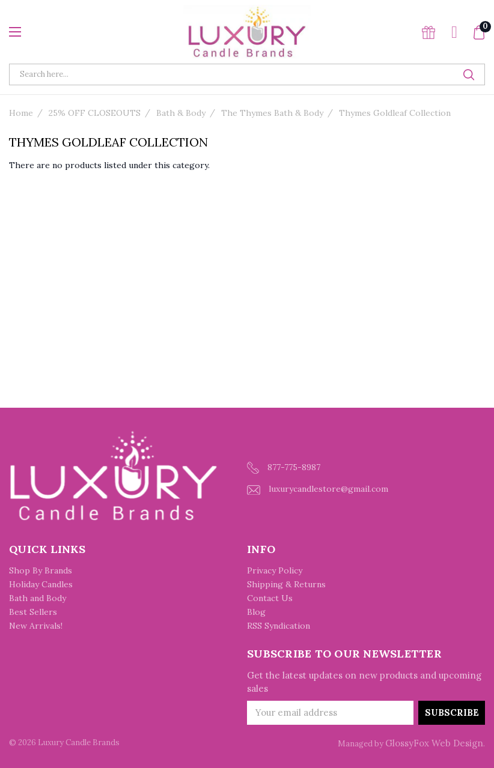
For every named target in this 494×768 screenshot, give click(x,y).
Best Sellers (33, 611)
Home (21, 112)
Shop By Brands (40, 570)
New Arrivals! (36, 625)
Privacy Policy (274, 570)
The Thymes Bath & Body (272, 112)
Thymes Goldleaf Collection (395, 112)
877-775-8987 (283, 468)
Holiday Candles (41, 584)
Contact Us (270, 598)
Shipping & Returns (286, 584)
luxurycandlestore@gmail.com (317, 489)
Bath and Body (37, 598)
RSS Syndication (278, 625)
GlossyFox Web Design (434, 743)
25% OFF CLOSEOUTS (95, 112)
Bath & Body (181, 112)
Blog (256, 611)
